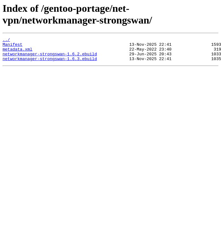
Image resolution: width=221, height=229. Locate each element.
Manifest (12, 46)
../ (6, 40)
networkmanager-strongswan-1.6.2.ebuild (50, 57)
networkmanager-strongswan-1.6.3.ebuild (50, 63)
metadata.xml (17, 52)
